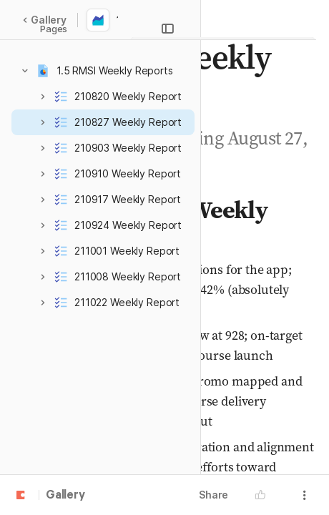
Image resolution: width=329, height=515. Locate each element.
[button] (25, 71)
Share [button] (213, 495)
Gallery (44, 20)
